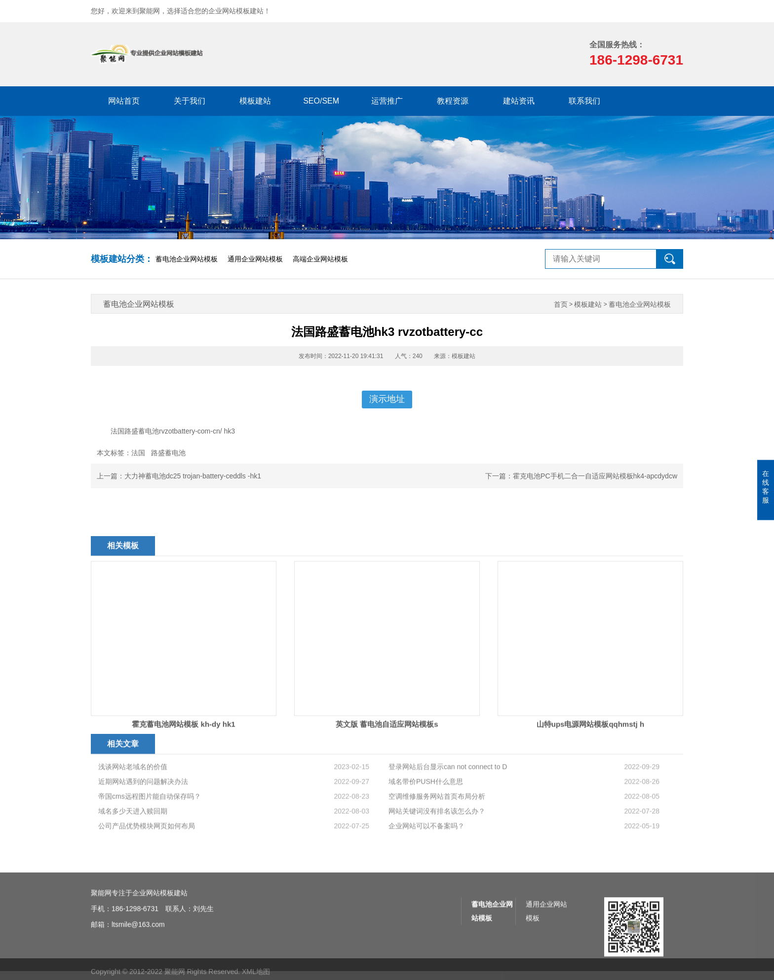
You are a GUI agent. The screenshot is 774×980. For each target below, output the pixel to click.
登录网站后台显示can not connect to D (447, 807)
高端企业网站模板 (320, 259)
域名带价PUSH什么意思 (425, 822)
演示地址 (387, 399)
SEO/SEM (321, 101)
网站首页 (124, 101)
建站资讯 (519, 101)
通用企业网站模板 (255, 259)
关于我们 (189, 101)
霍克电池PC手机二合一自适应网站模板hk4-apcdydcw (595, 476)
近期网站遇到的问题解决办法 (143, 822)
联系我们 (584, 101)
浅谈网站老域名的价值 (132, 807)
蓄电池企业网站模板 (186, 259)
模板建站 (255, 101)
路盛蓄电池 (168, 453)
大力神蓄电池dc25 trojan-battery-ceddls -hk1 (192, 476)
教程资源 (452, 101)
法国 (138, 453)
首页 (561, 304)
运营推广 (387, 101)
